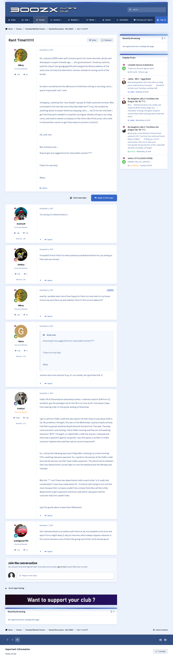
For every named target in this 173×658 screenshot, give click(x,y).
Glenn (21, 341)
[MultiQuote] (40, 240)
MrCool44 (133, 72)
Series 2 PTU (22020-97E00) (140, 158)
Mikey (21, 65)
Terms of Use (10, 654)
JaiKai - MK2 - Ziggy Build (139, 78)
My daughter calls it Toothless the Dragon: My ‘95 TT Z (143, 100)
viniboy (21, 264)
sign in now (61, 566)
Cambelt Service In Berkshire (140, 64)
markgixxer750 (21, 540)
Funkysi (21, 408)
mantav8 (21, 223)
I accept (160, 651)
